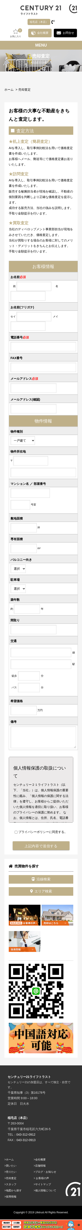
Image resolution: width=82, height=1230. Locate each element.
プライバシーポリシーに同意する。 (41, 832)
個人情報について (45, 1190)
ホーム (9, 89)
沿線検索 (41, 879)
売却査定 (24, 89)
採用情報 (11, 1196)
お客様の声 (42, 1178)
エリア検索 (41, 891)
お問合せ (68, 32)
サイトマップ (43, 1184)
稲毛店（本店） (39, 21)
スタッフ (11, 1184)
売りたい (11, 1171)
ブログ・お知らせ (45, 1171)
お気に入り (15, 33)
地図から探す (14, 1190)
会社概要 (43, 32)
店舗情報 (40, 1165)
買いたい (11, 1165)
